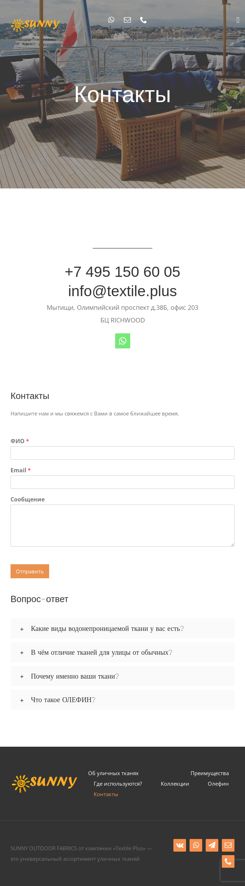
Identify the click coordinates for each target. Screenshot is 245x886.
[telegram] (212, 845)
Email (21, 470)
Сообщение (28, 499)
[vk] (179, 845)
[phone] (143, 20)
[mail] (127, 20)
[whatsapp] (111, 20)
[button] (122, 628)
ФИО (20, 441)
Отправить (30, 571)
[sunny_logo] (35, 20)
